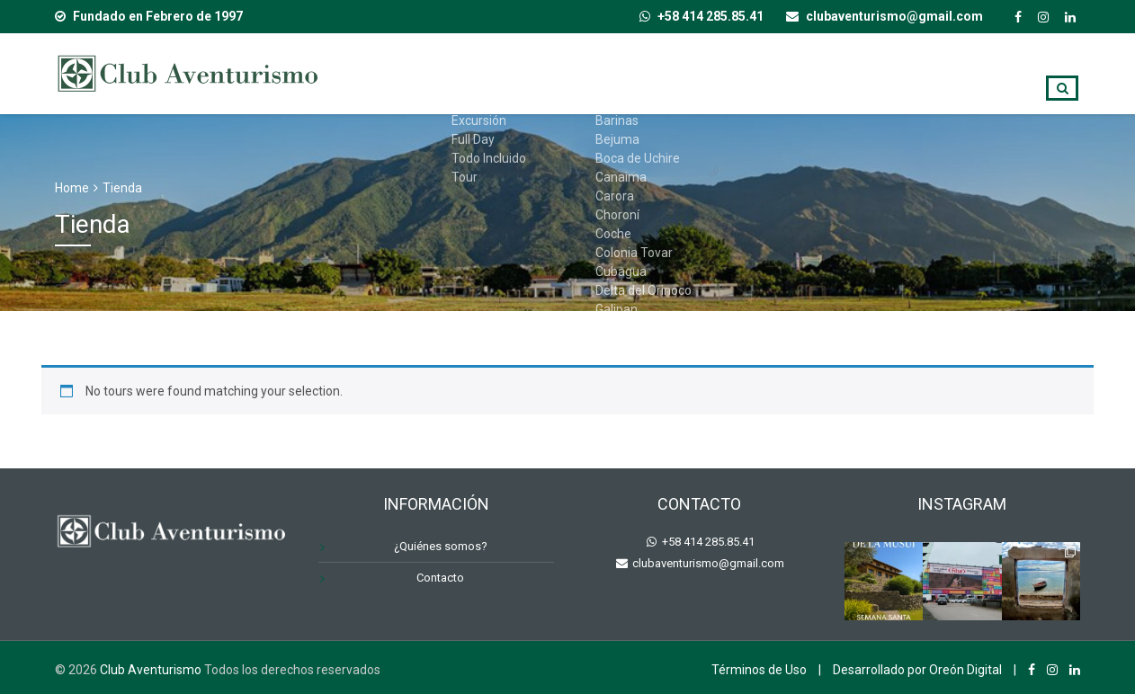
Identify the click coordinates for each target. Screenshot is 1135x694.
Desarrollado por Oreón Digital (917, 670)
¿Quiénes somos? (777, 73)
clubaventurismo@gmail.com (707, 563)
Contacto (972, 73)
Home (72, 188)
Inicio (449, 73)
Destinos (653, 73)
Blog (886, 73)
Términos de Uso (759, 670)
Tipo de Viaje (545, 73)
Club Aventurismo (150, 670)
